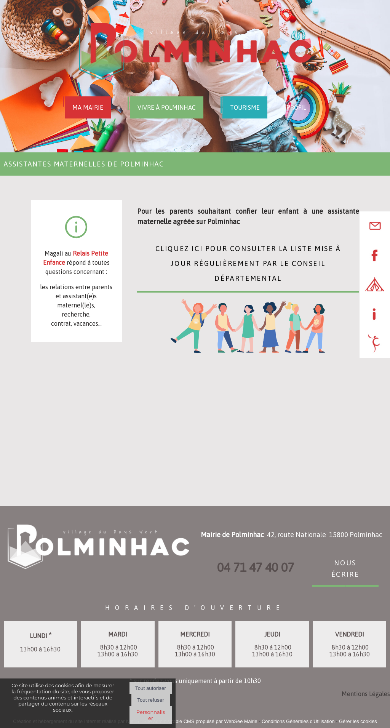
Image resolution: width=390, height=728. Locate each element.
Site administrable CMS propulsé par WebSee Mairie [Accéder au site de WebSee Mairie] (200, 721)
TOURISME (245, 107)
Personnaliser (150, 715)
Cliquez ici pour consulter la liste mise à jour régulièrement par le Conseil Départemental (248, 262)
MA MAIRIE (87, 107)
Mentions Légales (366, 693)
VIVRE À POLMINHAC (166, 107)
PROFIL (296, 107)
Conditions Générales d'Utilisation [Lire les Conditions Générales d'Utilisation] (298, 721)
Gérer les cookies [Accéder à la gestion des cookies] (358, 721)
